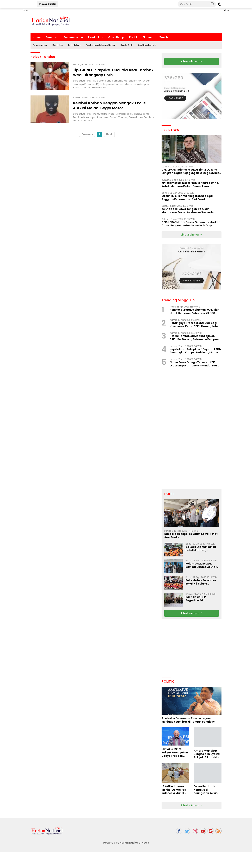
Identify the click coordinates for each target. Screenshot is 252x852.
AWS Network (147, 45)
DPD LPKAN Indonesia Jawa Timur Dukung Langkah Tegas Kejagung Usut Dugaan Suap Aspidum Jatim (191, 171)
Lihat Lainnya (191, 234)
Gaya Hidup (116, 37)
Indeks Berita (47, 4)
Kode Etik (126, 45)
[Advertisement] (18, 63)
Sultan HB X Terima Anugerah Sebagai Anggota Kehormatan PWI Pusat (187, 197)
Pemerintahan (73, 37)
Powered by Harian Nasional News (126, 842)
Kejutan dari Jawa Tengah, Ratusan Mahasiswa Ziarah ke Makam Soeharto (188, 210)
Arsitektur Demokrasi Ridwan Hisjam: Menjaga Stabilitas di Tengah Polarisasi (188, 720)
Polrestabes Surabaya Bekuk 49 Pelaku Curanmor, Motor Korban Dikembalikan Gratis (200, 582)
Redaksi (57, 45)
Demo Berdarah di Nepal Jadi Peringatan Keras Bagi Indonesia (206, 790)
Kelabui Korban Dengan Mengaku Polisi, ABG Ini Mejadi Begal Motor (110, 105)
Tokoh (163, 37)
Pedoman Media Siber (100, 45)
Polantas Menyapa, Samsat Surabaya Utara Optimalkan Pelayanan (201, 565)
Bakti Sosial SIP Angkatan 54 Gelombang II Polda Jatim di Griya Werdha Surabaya (200, 598)
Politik (133, 37)
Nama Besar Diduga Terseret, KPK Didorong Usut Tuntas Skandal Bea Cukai (193, 364)
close (25, 10)
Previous (87, 134)
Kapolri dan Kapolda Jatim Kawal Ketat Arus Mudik (191, 535)
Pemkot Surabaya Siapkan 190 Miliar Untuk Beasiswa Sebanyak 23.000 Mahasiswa (194, 311)
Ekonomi (148, 37)
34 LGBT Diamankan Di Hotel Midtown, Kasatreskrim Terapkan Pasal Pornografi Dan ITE (202, 548)
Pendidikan (95, 37)
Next (109, 134)
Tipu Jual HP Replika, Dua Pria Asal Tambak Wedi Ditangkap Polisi (113, 72)
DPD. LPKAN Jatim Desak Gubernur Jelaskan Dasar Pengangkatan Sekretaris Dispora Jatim (191, 223)
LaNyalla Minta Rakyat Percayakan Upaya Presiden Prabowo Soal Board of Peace (175, 752)
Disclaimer (40, 45)
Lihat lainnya (191, 61)
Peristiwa (52, 37)
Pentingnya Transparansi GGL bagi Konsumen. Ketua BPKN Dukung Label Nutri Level (194, 324)
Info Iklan (74, 45)
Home (37, 37)
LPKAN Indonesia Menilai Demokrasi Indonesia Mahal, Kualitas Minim (174, 790)
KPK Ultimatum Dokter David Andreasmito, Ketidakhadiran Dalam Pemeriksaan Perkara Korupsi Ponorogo (190, 184)
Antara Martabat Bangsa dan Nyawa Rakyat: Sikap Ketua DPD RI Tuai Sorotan (207, 754)
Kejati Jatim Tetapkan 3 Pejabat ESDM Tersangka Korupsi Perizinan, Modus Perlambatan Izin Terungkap (195, 351)
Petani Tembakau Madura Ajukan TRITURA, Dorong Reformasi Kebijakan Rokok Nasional (195, 337)
